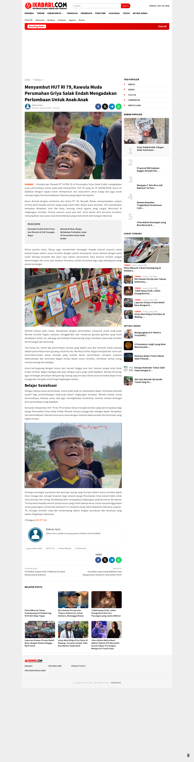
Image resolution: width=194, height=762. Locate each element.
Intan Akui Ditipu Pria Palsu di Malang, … (149, 315)
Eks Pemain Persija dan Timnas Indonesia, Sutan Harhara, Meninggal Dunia (71, 613)
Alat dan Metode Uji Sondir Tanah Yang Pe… (148, 381)
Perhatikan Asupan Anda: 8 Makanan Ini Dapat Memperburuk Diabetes (48, 571)
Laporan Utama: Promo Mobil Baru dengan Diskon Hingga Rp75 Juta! (39, 643)
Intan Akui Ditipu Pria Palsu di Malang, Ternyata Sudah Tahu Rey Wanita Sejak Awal (73, 643)
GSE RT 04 (40, 520)
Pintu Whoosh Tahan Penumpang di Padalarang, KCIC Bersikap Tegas (38, 613)
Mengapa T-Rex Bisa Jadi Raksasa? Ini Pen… (149, 186)
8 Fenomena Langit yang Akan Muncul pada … (150, 345)
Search (125, 5)
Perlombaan (80, 548)
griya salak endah (34, 548)
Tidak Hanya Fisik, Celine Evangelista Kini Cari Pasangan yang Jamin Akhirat (106, 613)
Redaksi (28, 666)
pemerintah (134, 100)
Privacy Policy (78, 666)
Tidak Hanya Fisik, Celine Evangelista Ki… (147, 292)
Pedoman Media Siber (35, 670)
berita (131, 84)
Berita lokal (134, 105)
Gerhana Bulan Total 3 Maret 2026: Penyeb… (149, 357)
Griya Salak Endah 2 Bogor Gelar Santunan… (150, 148)
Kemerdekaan (65, 548)
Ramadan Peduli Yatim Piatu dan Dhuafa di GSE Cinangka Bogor (41, 232)
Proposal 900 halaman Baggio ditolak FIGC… (148, 169)
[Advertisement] (97, 52)
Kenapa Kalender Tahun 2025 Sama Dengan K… (149, 369)
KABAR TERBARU (133, 233)
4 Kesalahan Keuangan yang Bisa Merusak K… (151, 223)
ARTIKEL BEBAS (132, 325)
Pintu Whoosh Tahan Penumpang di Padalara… (142, 269)
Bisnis (131, 89)
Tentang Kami (55, 666)
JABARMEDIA (115, 682)
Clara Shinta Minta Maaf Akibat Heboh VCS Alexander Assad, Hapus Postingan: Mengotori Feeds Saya (105, 644)
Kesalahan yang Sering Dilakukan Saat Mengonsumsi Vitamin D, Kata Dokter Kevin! (98, 571)
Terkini (127, 265)
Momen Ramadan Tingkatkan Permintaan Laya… (149, 205)
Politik (132, 95)
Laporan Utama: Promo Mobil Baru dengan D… (149, 304)
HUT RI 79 (50, 548)
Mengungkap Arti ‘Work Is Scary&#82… (147, 334)
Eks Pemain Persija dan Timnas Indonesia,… (150, 280)
